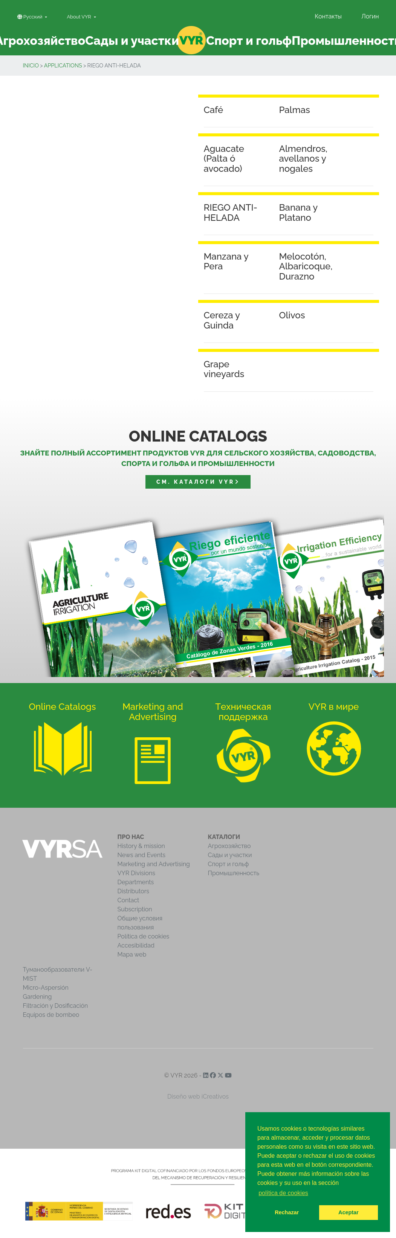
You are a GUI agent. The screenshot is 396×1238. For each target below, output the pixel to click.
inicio (31, 65)
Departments (136, 882)
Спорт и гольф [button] (249, 40)
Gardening (37, 996)
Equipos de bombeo (51, 1014)
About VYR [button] (79, 17)
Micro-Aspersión (46, 987)
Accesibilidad (136, 945)
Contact (128, 900)
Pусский (30, 17)
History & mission (141, 846)
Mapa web (132, 954)
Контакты (328, 16)
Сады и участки (230, 855)
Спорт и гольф (228, 864)
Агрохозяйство (229, 846)
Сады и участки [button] (132, 40)
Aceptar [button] (348, 1212)
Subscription (135, 909)
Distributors (134, 891)
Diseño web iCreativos (198, 1096)
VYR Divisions (137, 873)
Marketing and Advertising (154, 864)
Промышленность (234, 873)
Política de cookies (144, 936)
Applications (63, 65)
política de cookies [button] (283, 1193)
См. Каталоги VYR (198, 481)
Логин (370, 16)
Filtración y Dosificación (55, 1005)
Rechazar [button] (287, 1212)
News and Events (141, 855)
